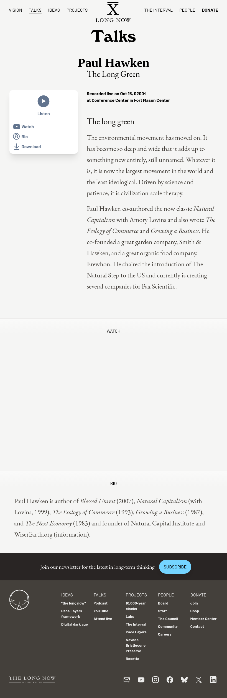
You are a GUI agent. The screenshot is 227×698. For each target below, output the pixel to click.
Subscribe (175, 566)
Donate (210, 9)
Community (168, 626)
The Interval (158, 9)
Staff (162, 610)
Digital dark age (74, 624)
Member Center (203, 618)
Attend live (102, 618)
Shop (194, 610)
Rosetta (132, 658)
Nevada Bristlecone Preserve (136, 645)
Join (194, 603)
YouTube (100, 610)
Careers (165, 634)
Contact (197, 626)
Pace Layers (136, 631)
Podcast (100, 603)
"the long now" (73, 603)
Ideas (54, 9)
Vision (15, 9)
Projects (77, 9)
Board (163, 603)
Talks (35, 9)
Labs (130, 616)
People (187, 9)
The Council (168, 618)
